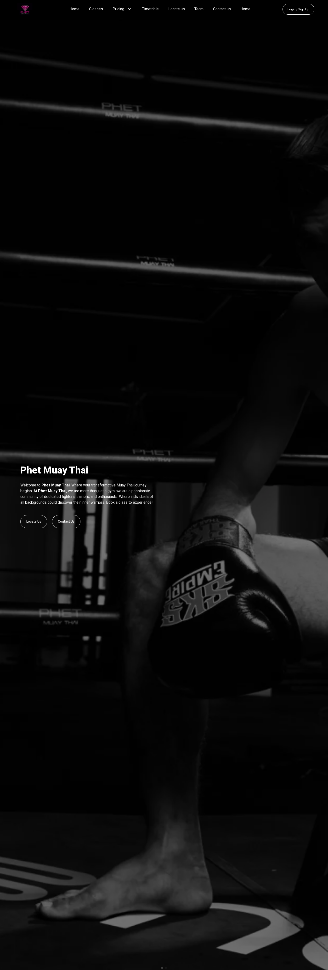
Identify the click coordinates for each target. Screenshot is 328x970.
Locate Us (33, 521)
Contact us (222, 9)
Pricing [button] (118, 9)
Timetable (150, 9)
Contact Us (66, 521)
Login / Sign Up (298, 9)
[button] (129, 9)
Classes (96, 9)
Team (199, 9)
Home (74, 9)
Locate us (176, 9)
